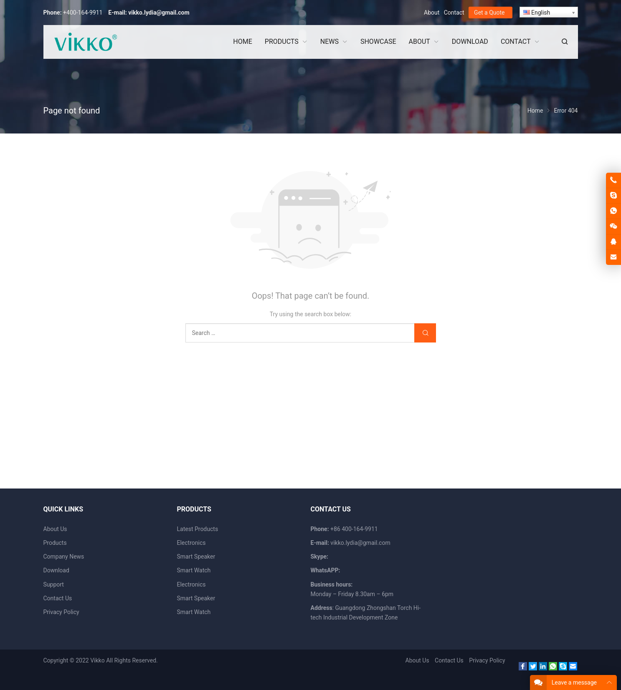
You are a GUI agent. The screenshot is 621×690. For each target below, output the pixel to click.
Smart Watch (194, 570)
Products (55, 542)
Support (53, 584)
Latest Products (197, 529)
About (431, 12)
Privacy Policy (61, 612)
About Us (55, 529)
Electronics (191, 542)
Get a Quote (489, 12)
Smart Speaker (196, 556)
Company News (63, 556)
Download (56, 570)
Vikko (97, 660)
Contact (454, 12)
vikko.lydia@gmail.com (158, 12)
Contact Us (57, 598)
